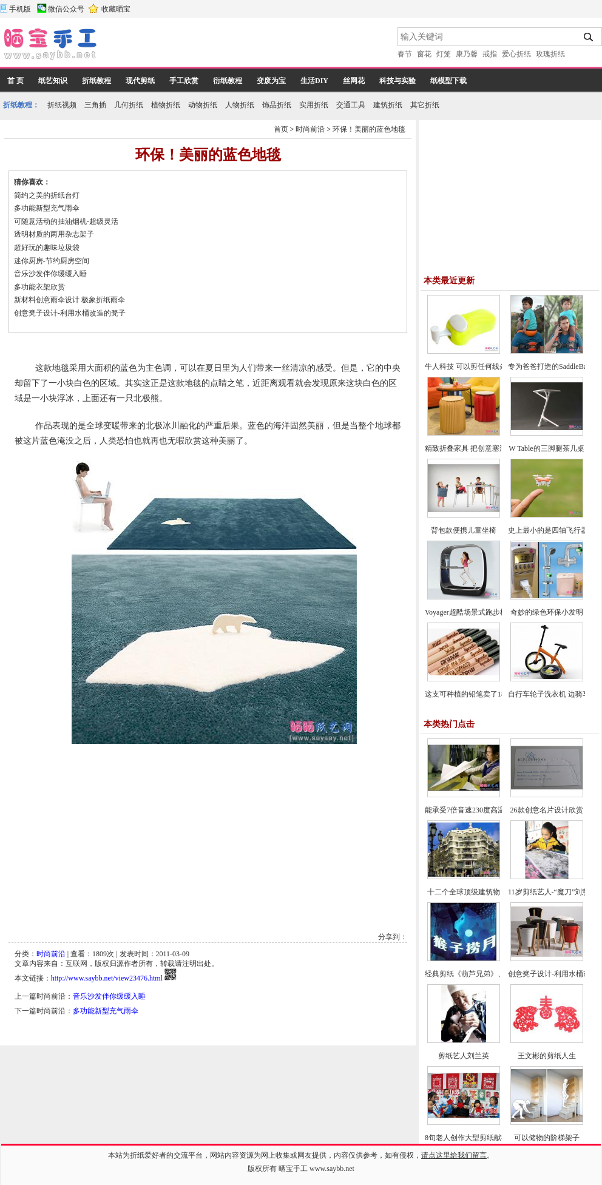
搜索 (589, 37)
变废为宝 (271, 80)
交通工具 (350, 105)
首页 (281, 129)
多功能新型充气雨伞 (46, 208)
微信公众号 (66, 9)
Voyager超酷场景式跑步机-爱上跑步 (482, 612)
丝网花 (354, 80)
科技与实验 (397, 80)
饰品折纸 (276, 105)
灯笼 (443, 54)
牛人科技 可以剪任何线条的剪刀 (477, 366)
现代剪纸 (140, 80)
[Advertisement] (248, 45)
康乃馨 (467, 54)
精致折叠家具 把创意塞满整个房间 (480, 448)
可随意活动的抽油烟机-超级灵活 (66, 221)
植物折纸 (165, 105)
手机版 (20, 9)
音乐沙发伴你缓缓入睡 (50, 273)
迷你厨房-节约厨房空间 (51, 261)
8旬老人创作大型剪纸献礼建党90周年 (485, 1137)
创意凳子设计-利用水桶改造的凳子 (70, 313)
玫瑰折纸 (550, 54)
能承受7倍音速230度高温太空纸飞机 (483, 810)
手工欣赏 (183, 80)
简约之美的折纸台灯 (46, 195)
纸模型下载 (448, 80)
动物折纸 (202, 105)
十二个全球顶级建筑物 (463, 892)
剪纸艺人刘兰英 (463, 1056)
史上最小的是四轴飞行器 (548, 530)
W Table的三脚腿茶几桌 (546, 448)
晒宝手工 (293, 1168)
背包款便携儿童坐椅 (463, 530)
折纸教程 (96, 80)
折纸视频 (61, 105)
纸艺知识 (52, 80)
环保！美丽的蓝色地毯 (369, 129)
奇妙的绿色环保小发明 (546, 612)
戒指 (489, 54)
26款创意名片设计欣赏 (546, 810)
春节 (404, 54)
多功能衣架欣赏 (39, 287)
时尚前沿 (310, 129)
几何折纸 (128, 105)
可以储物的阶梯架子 (547, 1137)
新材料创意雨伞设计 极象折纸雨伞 (69, 299)
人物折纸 (239, 105)
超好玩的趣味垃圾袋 (46, 247)
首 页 (15, 80)
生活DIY (314, 80)
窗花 (424, 54)
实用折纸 (313, 105)
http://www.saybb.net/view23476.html (107, 978)
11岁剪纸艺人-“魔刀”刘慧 (548, 892)
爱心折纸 (516, 54)
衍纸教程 (227, 80)
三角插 (95, 105)
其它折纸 (424, 105)
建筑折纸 (387, 105)
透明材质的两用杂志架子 (54, 234)
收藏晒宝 (115, 9)
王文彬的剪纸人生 (547, 1056)
